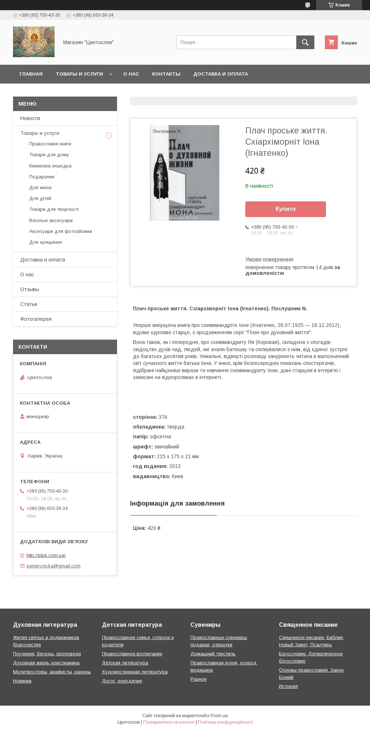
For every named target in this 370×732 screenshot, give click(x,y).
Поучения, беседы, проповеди (47, 653)
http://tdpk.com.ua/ (46, 555)
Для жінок (40, 187)
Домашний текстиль (213, 653)
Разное (198, 679)
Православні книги (50, 143)
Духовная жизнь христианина (46, 662)
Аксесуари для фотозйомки (60, 231)
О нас (131, 74)
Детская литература (125, 662)
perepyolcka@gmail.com (54, 566)
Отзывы (29, 289)
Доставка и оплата (220, 74)
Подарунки (41, 176)
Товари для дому (49, 154)
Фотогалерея (36, 319)
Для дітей (40, 198)
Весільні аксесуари (51, 220)
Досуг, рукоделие (122, 681)
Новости (30, 118)
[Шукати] (305, 42)
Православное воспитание (132, 653)
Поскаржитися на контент (169, 722)
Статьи (28, 304)
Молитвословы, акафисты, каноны (52, 671)
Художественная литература (135, 671)
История (288, 686)
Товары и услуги (79, 74)
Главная (31, 74)
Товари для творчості (54, 209)
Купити (286, 209)
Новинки (22, 681)
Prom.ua (219, 715)
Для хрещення (45, 242)
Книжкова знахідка (50, 166)
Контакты (166, 74)
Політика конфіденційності (225, 722)
